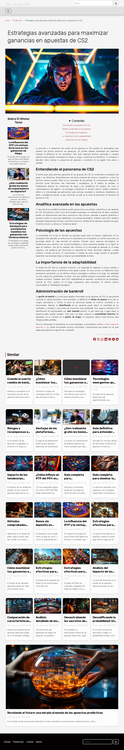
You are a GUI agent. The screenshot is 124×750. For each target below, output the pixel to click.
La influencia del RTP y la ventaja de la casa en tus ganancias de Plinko (18, 148)
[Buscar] (92, 3)
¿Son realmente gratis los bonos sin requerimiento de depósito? (18, 187)
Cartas (7, 742)
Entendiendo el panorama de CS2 (76, 125)
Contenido (78, 121)
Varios (39, 742)
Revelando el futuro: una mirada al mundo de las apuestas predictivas (55, 712)
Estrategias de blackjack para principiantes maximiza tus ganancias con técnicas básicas (18, 230)
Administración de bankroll (77, 139)
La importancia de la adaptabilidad (76, 136)
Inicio (7, 20)
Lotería (29, 742)
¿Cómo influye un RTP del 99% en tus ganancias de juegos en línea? (47, 480)
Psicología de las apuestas (76, 132)
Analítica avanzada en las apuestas (76, 128)
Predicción (17, 20)
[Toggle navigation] (8, 11)
